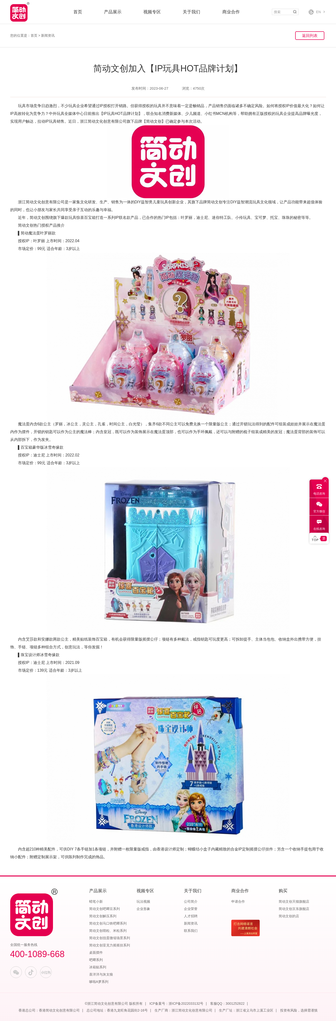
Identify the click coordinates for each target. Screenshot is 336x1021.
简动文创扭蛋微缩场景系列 (109, 938)
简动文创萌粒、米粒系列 (108, 931)
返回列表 (310, 36)
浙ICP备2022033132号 (186, 1003)
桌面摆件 (96, 952)
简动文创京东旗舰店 (294, 909)
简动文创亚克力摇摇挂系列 (109, 945)
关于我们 (191, 11)
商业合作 (231, 11)
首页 (77, 11)
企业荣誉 (191, 909)
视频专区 (152, 11)
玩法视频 (143, 901)
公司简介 (191, 901)
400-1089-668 (37, 954)
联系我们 (191, 931)
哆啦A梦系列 (98, 982)
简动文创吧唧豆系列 (104, 909)
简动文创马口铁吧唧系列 (108, 923)
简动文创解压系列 (102, 916)
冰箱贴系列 (97, 967)
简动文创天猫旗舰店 (294, 901)
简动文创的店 (289, 916)
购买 (283, 891)
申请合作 (238, 901)
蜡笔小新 (96, 901)
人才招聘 (191, 916)
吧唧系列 (96, 960)
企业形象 (143, 909)
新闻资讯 (48, 35)
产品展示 (112, 11)
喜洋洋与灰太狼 (101, 974)
